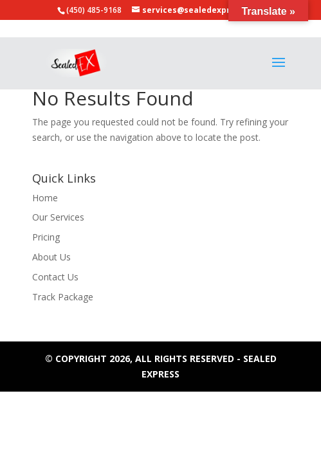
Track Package (62, 297)
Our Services (58, 217)
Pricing (46, 237)
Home (45, 198)
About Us (51, 257)
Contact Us (55, 277)
